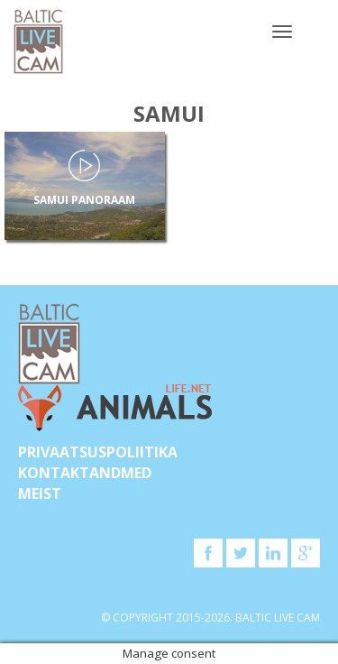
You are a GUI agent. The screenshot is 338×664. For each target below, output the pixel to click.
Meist (39, 493)
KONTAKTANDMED (84, 473)
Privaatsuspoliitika (98, 452)
